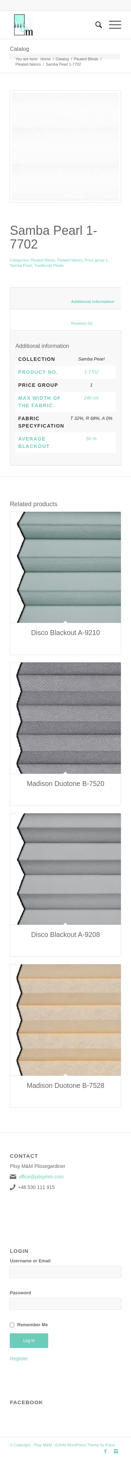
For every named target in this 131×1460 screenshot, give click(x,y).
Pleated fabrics (28, 64)
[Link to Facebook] (105, 1451)
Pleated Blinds (86, 59)
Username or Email (30, 1260)
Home (46, 59)
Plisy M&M (43, 1445)
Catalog (19, 49)
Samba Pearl (21, 265)
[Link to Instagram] (116, 1451)
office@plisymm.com (41, 1177)
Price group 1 (96, 260)
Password (20, 1292)
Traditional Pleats (49, 265)
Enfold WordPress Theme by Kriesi (85, 1445)
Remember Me (32, 1324)
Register (19, 1358)
